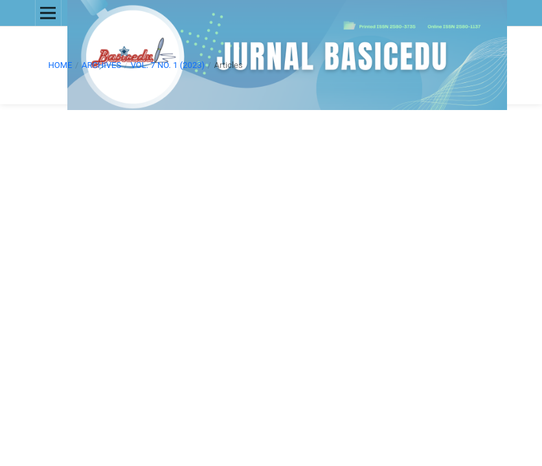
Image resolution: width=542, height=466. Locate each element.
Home (61, 65)
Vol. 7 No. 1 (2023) (168, 65)
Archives (101, 65)
